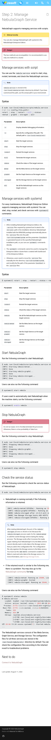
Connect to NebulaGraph (12, 662)
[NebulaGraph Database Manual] (12, 2)
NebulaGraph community (16, 572)
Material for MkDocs (17, 731)
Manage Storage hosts (31, 557)
